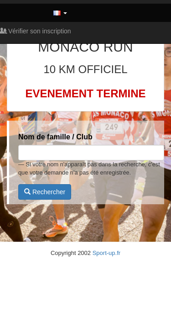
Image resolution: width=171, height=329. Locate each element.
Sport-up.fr (106, 252)
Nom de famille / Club (55, 137)
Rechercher (44, 192)
